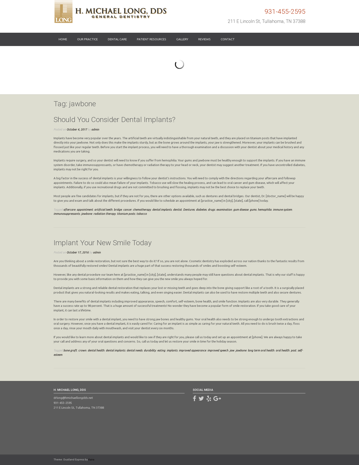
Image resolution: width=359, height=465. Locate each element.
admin (95, 129)
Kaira (91, 459)
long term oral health (261, 350)
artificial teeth (103, 209)
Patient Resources (151, 39)
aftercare (69, 209)
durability (150, 350)
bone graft (70, 350)
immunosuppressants (67, 213)
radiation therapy (104, 213)
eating (161, 350)
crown (82, 350)
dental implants (162, 209)
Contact (228, 39)
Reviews (204, 39)
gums (253, 209)
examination (224, 209)
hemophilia (265, 209)
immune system (282, 209)
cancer (127, 209)
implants (172, 350)
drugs (211, 209)
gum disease (240, 209)
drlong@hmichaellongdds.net (73, 397)
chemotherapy (142, 209)
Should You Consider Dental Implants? (114, 119)
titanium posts (126, 213)
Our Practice (87, 39)
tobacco (141, 213)
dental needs (134, 350)
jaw (232, 350)
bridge (118, 209)
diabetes (201, 209)
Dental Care (117, 39)
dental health (96, 350)
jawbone (86, 213)
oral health (282, 350)
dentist (177, 209)
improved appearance (192, 350)
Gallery (182, 39)
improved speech (217, 350)
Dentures (189, 209)
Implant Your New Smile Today (103, 242)
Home (63, 39)
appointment (85, 209)
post (293, 350)
